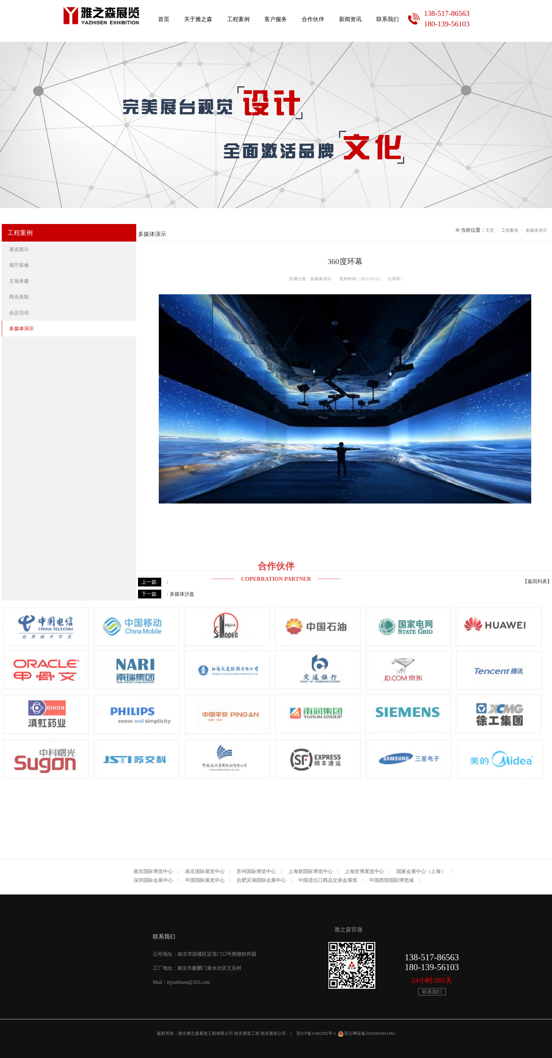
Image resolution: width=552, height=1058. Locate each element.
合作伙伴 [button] (313, 19)
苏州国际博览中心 (256, 871)
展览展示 (19, 249)
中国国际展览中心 (205, 880)
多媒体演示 (22, 328)
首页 (163, 19)
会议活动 (19, 312)
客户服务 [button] (275, 19)
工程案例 (509, 230)
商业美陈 (19, 297)
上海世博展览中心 (364, 871)
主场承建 (19, 281)
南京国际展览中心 (205, 871)
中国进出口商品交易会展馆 (327, 880)
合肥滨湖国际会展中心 (261, 880)
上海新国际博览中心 (310, 871)
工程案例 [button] (238, 19)
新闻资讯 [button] (350, 19)
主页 (489, 230)
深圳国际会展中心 (153, 880)
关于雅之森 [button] (198, 19)
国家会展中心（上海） (421, 871)
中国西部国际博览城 (391, 880)
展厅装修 (19, 265)
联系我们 (387, 19)
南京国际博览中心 (153, 871)
